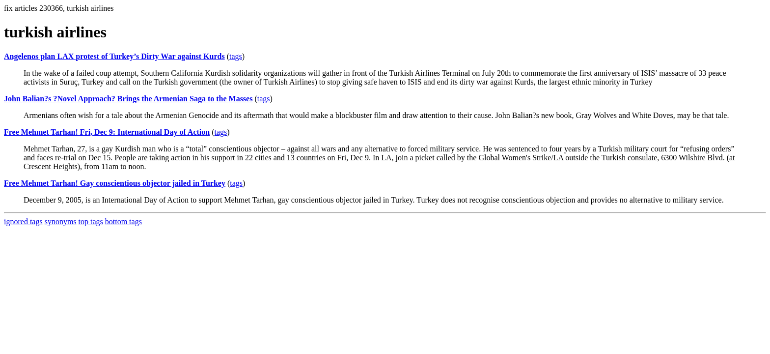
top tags (91, 221)
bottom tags (123, 221)
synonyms (61, 221)
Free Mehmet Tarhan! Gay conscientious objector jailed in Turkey (114, 183)
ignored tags (23, 221)
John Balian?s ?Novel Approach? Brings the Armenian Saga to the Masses (128, 98)
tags (235, 56)
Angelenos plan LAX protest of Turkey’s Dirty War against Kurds (114, 56)
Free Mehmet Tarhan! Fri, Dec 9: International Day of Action (107, 132)
